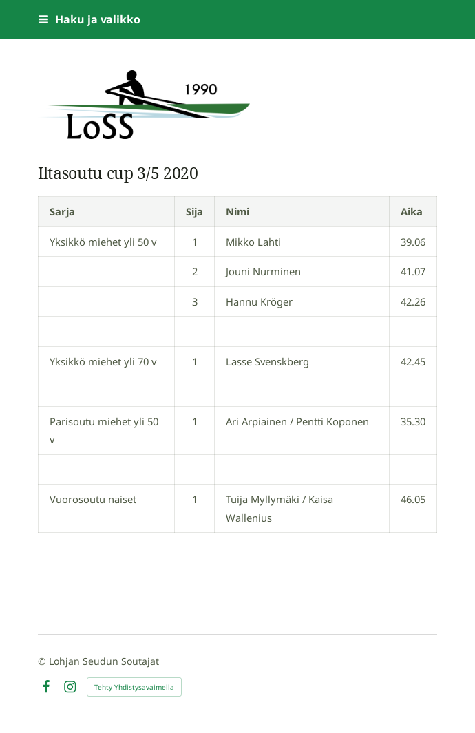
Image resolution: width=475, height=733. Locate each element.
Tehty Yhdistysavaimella (134, 687)
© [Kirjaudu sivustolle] (43, 661)
